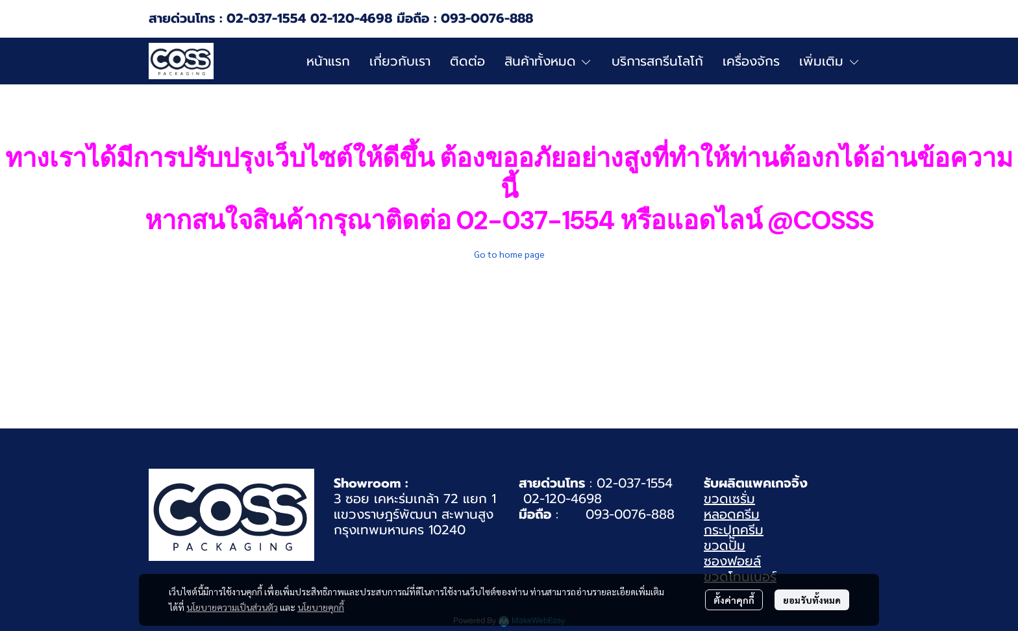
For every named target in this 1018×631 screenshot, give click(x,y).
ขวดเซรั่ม (729, 498)
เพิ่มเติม (829, 61)
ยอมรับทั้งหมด (812, 600)
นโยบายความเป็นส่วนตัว (232, 607)
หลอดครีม (732, 514)
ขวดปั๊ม (724, 545)
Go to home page (509, 254)
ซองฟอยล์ (732, 561)
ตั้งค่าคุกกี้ (734, 600)
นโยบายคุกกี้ (320, 607)
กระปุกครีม (734, 529)
